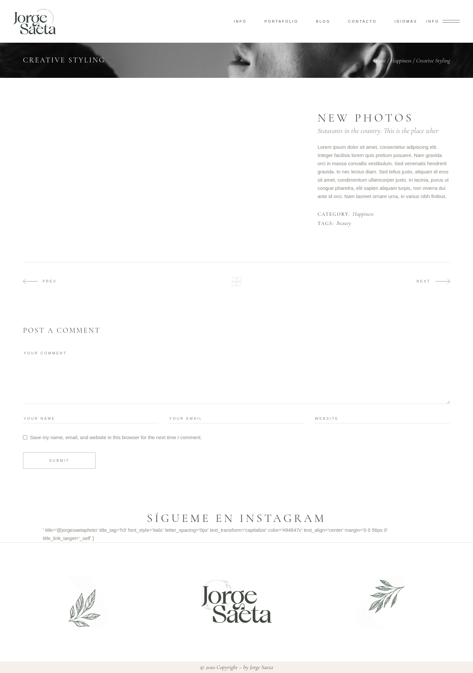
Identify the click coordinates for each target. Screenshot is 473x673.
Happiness (401, 60)
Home (379, 60)
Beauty (343, 223)
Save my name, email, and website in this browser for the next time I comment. (116, 437)
